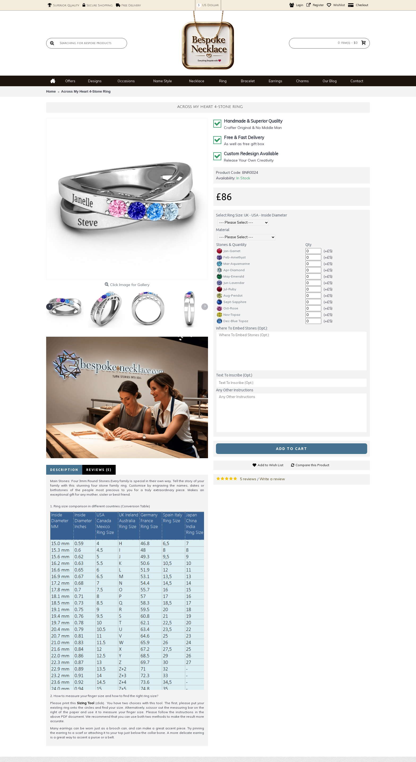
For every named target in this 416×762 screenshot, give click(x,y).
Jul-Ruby (226, 289)
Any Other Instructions (234, 390)
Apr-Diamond (231, 270)
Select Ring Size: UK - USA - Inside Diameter (251, 215)
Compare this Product (312, 465)
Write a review (272, 479)
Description (64, 469)
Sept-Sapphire (231, 302)
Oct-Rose (227, 308)
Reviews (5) (99, 469)
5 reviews (248, 479)
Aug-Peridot (229, 295)
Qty (308, 245)
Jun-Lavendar (230, 282)
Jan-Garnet (228, 251)
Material (222, 230)
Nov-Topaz (228, 314)
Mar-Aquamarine (233, 263)
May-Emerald (230, 276)
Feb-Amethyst (231, 257)
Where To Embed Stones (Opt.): (242, 328)
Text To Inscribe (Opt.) (234, 375)
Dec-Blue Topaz (232, 321)
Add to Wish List (270, 465)
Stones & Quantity (231, 245)
